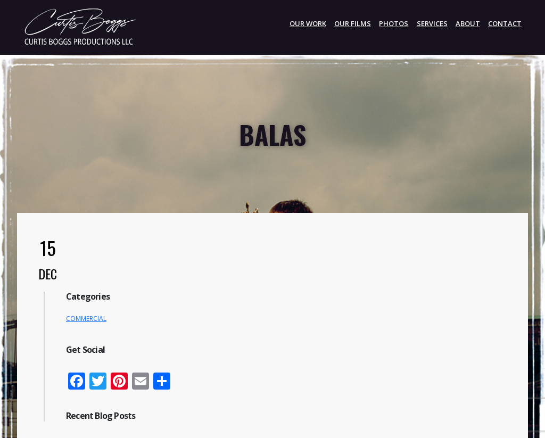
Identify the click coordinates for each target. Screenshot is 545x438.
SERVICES (432, 23)
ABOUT (468, 23)
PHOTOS (393, 23)
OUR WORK (308, 23)
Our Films (352, 23)
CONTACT (505, 23)
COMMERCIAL (86, 318)
